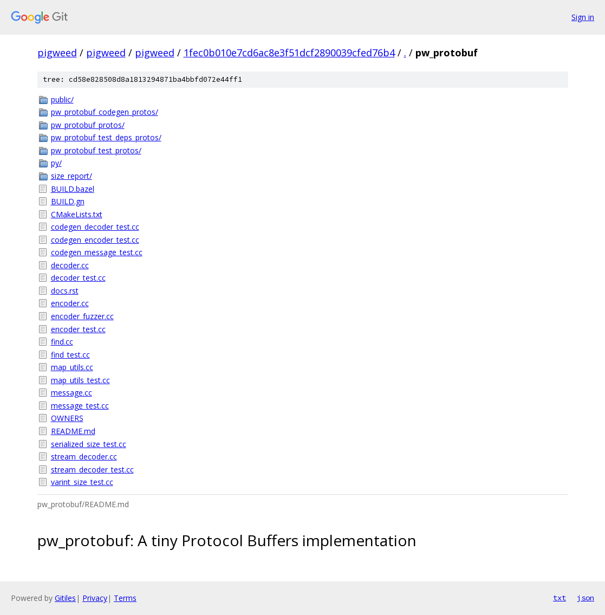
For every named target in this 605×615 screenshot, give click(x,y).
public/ (62, 99)
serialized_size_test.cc (88, 444)
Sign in (582, 17)
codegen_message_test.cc (96, 252)
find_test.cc (70, 354)
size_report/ (71, 176)
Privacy (94, 598)
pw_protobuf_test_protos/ (96, 150)
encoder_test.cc (78, 329)
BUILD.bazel (72, 189)
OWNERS (67, 418)
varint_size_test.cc (82, 482)
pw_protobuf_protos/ (88, 125)
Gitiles (65, 598)
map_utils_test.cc (80, 380)
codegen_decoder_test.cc (95, 227)
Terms (125, 598)
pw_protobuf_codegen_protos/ (104, 112)
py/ (56, 163)
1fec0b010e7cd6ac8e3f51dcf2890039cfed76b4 (289, 52)
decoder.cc (70, 265)
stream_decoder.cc (84, 456)
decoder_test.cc (78, 278)
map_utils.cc (72, 367)
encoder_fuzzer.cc (82, 316)
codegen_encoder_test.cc (95, 240)
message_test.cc (80, 405)
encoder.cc (70, 303)
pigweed (57, 52)
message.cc (71, 392)
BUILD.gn (67, 201)
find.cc (62, 341)
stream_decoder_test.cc (92, 469)
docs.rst (65, 291)
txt (559, 598)
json (585, 598)
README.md (73, 431)
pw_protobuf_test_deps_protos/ (106, 137)
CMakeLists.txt (76, 214)
